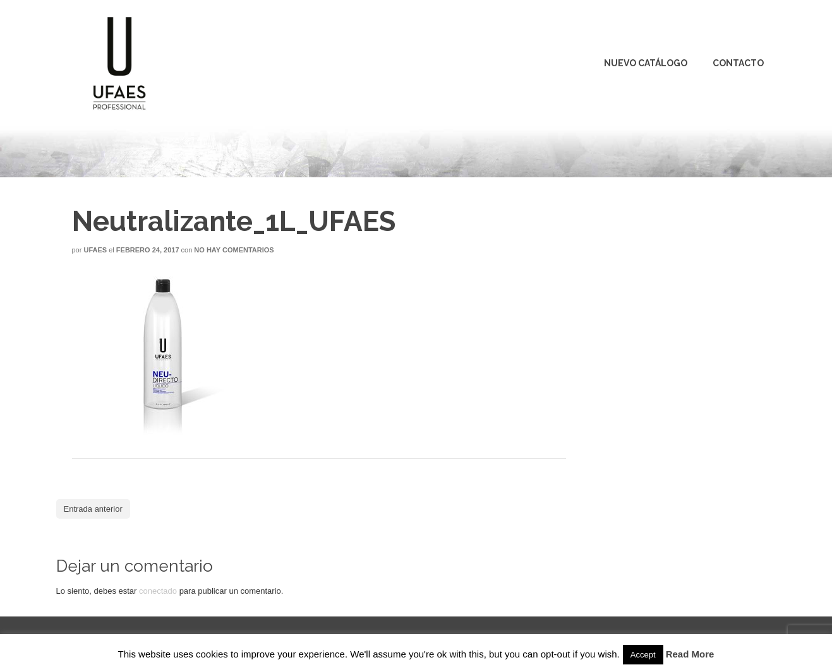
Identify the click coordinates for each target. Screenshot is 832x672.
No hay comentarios (234, 250)
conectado (158, 591)
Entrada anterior (93, 509)
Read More (690, 654)
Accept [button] (643, 654)
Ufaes (95, 250)
